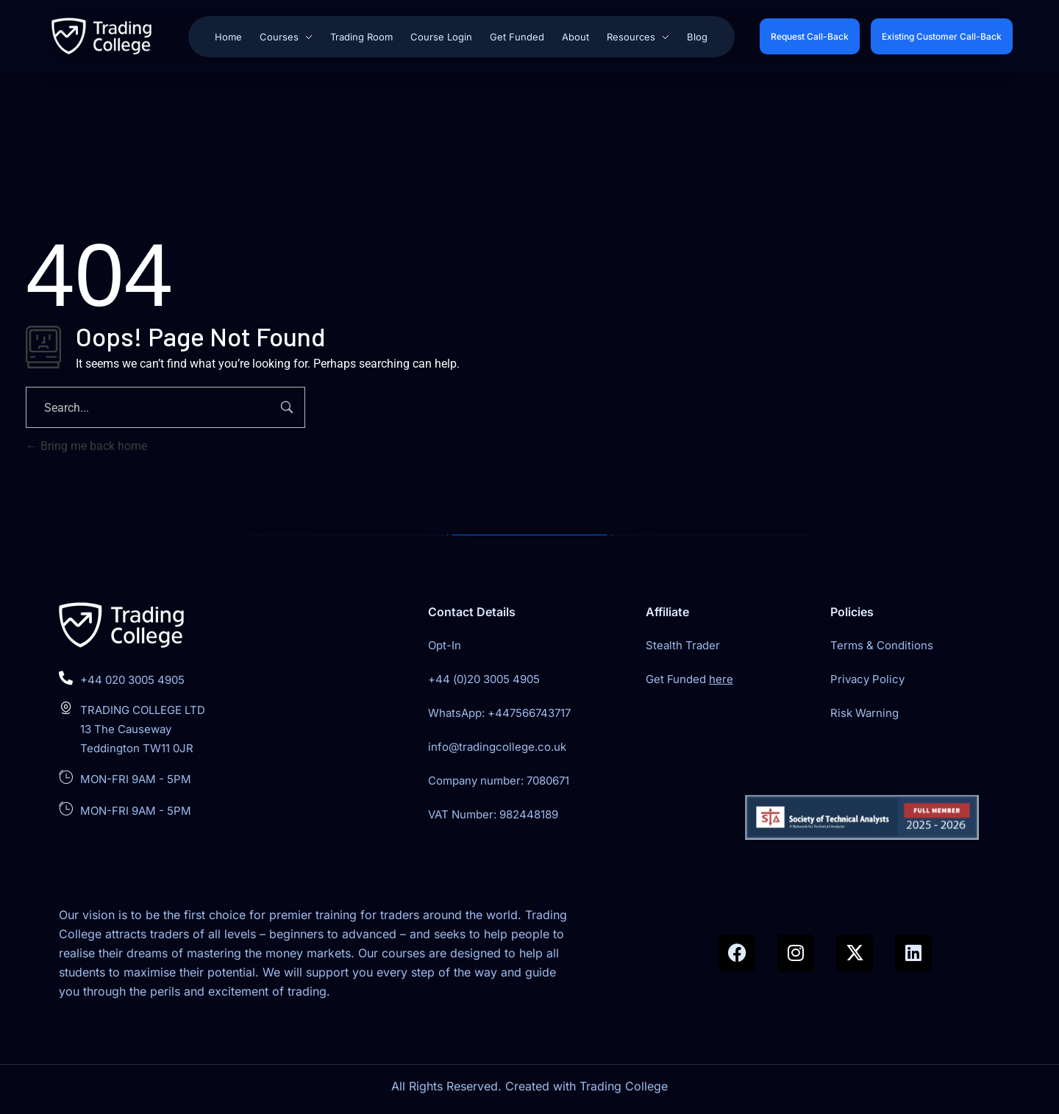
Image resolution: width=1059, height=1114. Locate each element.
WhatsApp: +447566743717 (499, 713)
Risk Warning (864, 713)
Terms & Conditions (881, 645)
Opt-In (444, 645)
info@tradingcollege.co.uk (497, 747)
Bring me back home (86, 446)
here (721, 679)
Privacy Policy (867, 679)
